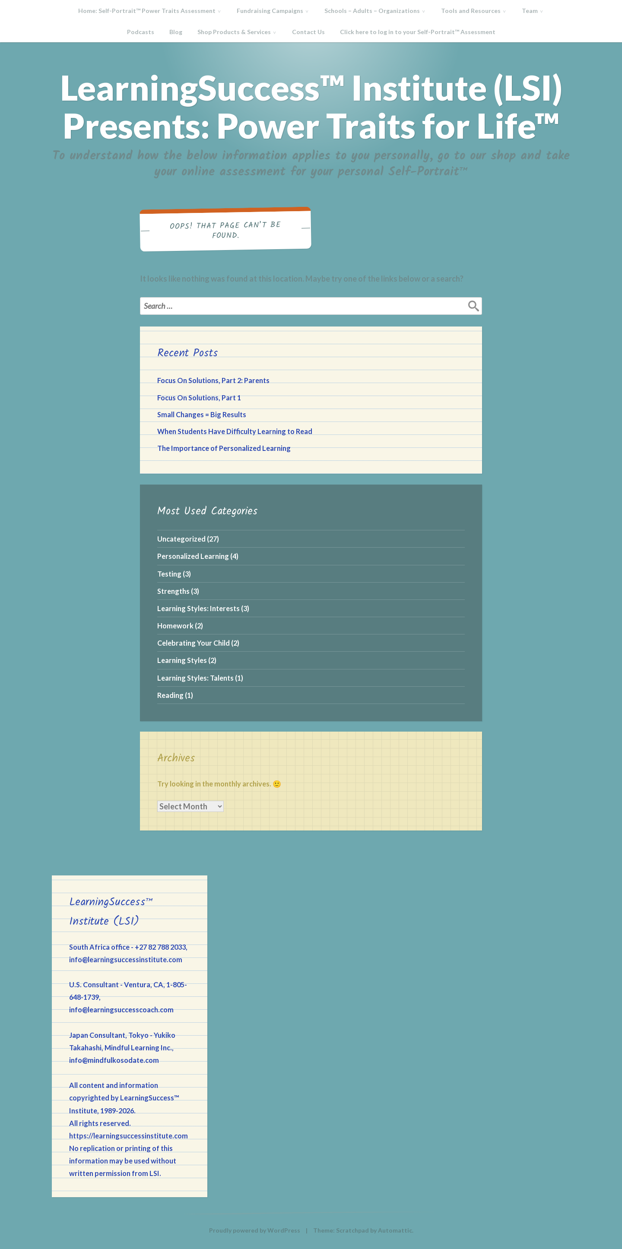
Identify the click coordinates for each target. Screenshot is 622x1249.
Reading (170, 695)
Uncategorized (181, 539)
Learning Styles (182, 660)
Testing (169, 574)
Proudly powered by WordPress (254, 1230)
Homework (175, 625)
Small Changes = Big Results (201, 414)
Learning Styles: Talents (195, 678)
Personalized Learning (193, 556)
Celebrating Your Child (193, 643)
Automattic (395, 1230)
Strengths (173, 591)
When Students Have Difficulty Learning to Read (234, 431)
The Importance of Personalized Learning (224, 448)
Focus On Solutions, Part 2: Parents (213, 380)
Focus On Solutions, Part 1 (199, 397)
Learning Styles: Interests (198, 608)
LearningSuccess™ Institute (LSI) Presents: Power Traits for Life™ (311, 106)
